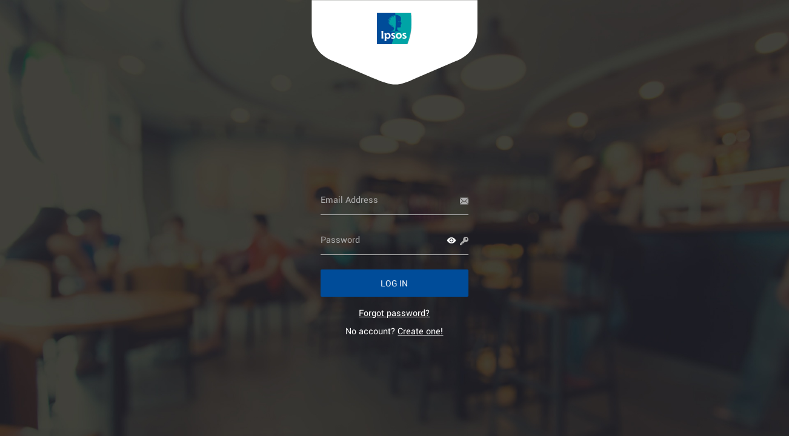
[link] (394, 313)
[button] (451, 240)
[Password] (395, 240)
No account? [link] (394, 331)
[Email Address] (395, 200)
